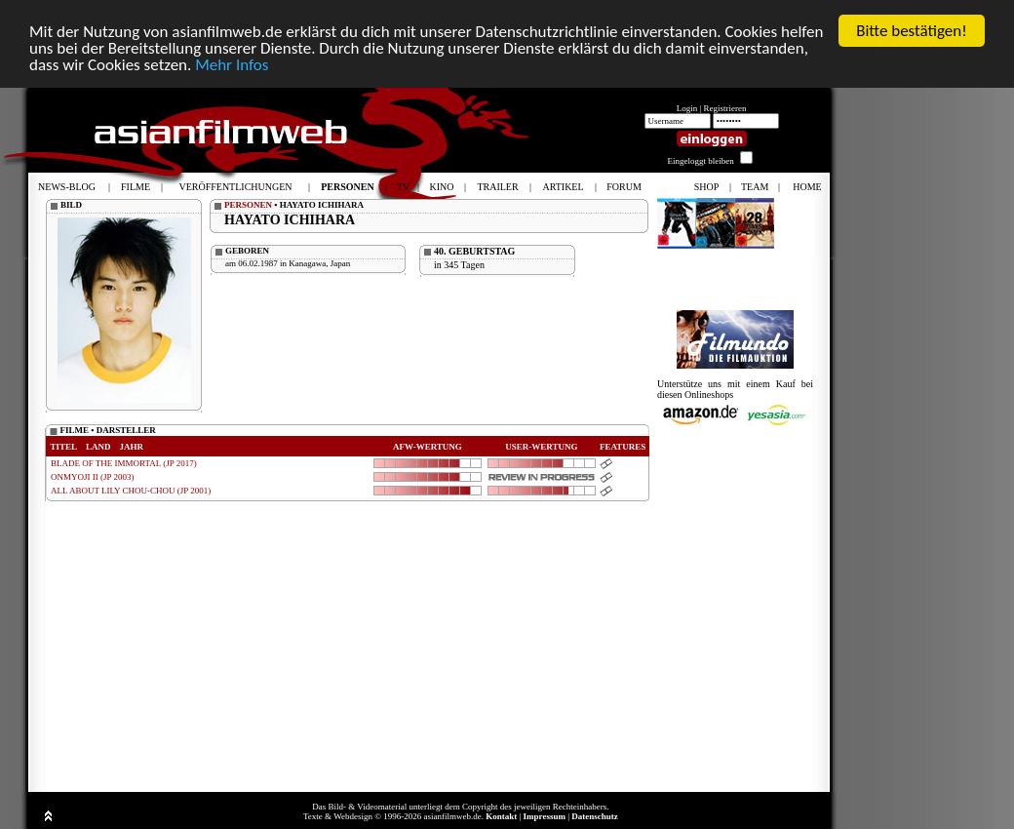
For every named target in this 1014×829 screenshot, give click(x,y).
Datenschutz (594, 816)
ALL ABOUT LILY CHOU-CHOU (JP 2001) (131, 490)
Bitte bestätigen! (911, 30)
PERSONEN (248, 205)
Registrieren (725, 108)
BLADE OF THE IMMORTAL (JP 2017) (124, 463)
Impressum (545, 816)
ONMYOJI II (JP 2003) (92, 477)
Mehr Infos (231, 65)
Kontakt (501, 816)
